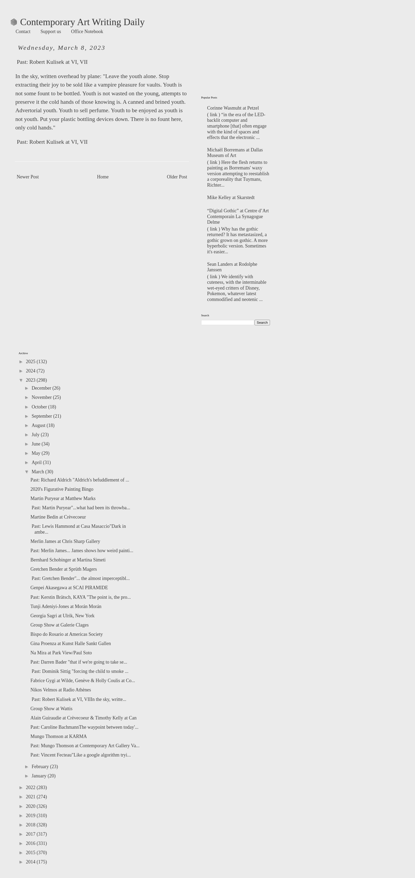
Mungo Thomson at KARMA (58, 736)
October (39, 406)
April (37, 462)
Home (103, 176)
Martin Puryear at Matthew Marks (63, 498)
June (36, 444)
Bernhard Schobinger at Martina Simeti (68, 559)
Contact (23, 31)
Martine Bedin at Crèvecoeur (58, 517)
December (41, 388)
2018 (31, 824)
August (39, 425)
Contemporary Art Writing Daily (78, 22)
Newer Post (28, 176)
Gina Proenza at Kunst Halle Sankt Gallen (70, 643)
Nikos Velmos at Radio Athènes (60, 689)
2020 (31, 806)
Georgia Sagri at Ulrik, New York (62, 615)
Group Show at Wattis (51, 708)
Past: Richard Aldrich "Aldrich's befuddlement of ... (79, 480)
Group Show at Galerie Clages (59, 625)
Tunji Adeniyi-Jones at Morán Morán (65, 606)
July (36, 434)
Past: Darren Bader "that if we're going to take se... (78, 662)
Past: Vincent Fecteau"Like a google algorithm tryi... (80, 755)
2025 (31, 361)
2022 (31, 787)
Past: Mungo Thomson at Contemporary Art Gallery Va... (84, 745)
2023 (31, 380)
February (40, 766)
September (42, 416)
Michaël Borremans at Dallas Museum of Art (235, 152)
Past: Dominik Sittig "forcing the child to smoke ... (79, 671)
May (36, 453)
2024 (31, 370)
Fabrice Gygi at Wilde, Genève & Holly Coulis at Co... (82, 680)
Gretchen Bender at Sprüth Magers (63, 569)
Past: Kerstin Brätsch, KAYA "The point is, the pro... (80, 597)
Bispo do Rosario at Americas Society (66, 634)
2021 (31, 796)
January (39, 775)
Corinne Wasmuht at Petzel (233, 108)
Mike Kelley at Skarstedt (231, 197)
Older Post (177, 176)
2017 (31, 834)
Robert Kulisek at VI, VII (58, 62)
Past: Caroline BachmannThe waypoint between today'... (84, 727)
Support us (50, 31)
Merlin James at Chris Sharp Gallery (65, 541)
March (38, 471)
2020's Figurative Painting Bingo (61, 489)
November (42, 397)
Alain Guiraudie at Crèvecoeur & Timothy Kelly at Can (83, 718)
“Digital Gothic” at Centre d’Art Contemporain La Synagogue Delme (238, 216)
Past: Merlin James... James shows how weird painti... (81, 550)
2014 (31, 862)
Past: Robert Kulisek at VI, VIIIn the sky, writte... (78, 699)
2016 (31, 843)
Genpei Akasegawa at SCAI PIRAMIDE (69, 587)
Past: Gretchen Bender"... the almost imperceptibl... (80, 578)
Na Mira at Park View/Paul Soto (61, 652)
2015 (31, 852)
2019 (31, 815)
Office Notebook (87, 31)
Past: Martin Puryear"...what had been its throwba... (80, 507)
